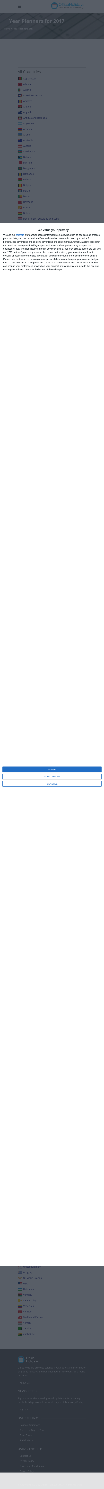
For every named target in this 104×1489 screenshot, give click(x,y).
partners (20, 235)
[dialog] (52, 744)
